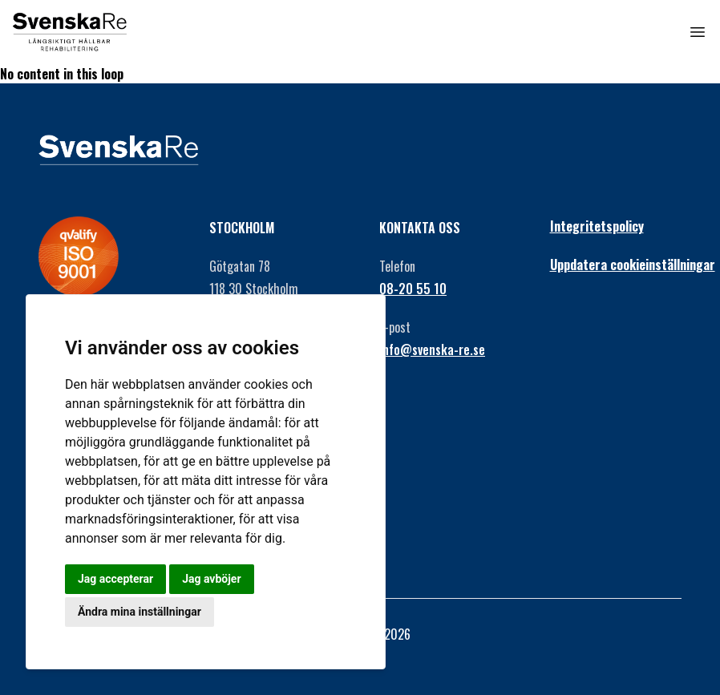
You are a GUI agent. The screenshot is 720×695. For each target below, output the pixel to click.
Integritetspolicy (597, 226)
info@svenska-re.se (432, 349)
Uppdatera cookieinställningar (616, 264)
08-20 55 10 (413, 288)
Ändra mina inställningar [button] (139, 611)
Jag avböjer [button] (211, 578)
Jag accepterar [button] (115, 578)
